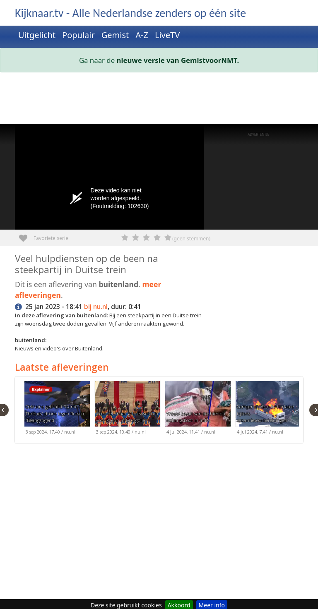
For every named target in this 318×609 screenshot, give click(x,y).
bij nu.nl (96, 306)
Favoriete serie (26, 235)
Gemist (115, 35)
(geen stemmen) (191, 238)
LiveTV (167, 35)
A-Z (141, 35)
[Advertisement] (159, 99)
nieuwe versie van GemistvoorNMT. (178, 60)
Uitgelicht (36, 35)
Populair (78, 35)
